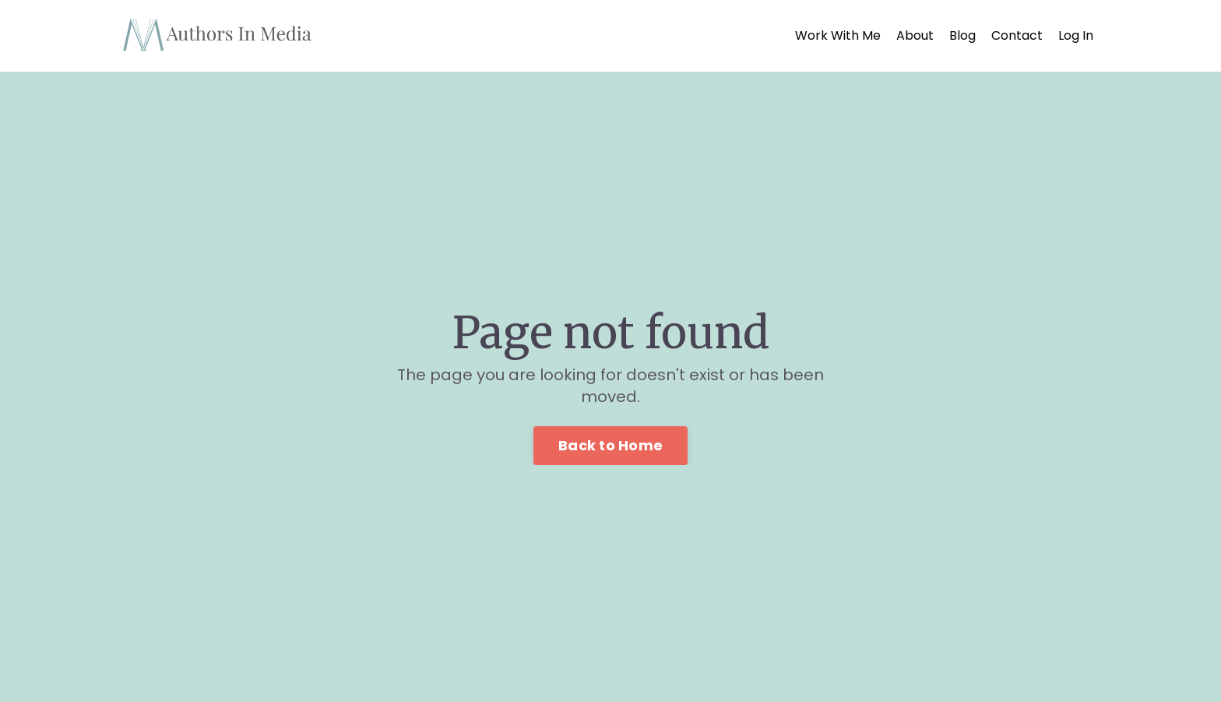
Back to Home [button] (610, 445)
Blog (962, 35)
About (915, 35)
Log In (1075, 35)
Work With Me (838, 35)
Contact (1017, 35)
